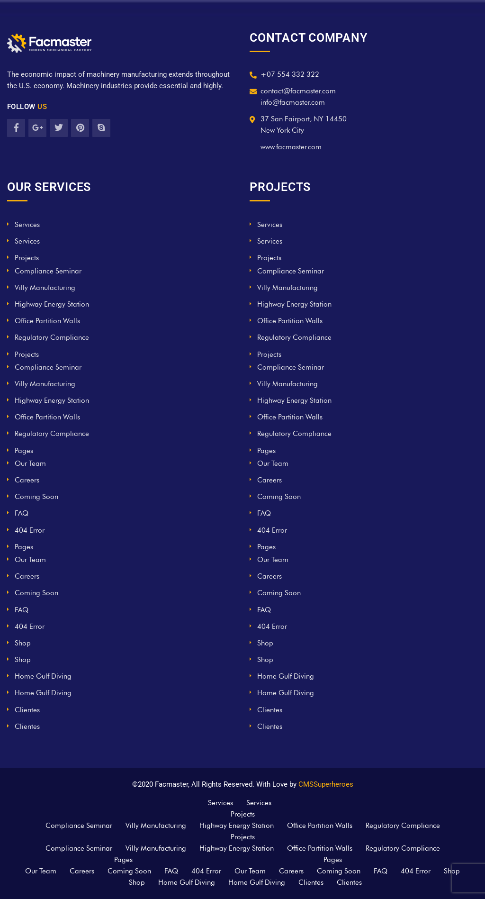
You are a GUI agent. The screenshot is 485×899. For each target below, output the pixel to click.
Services (27, 224)
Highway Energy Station (52, 304)
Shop (23, 643)
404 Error (30, 530)
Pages (24, 450)
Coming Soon (36, 496)
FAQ (21, 513)
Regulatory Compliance (52, 337)
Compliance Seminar (48, 271)
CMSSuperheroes (325, 784)
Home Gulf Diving (43, 676)
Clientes (27, 710)
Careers (27, 480)
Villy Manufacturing (45, 287)
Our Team (30, 463)
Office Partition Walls (47, 321)
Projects (27, 258)
